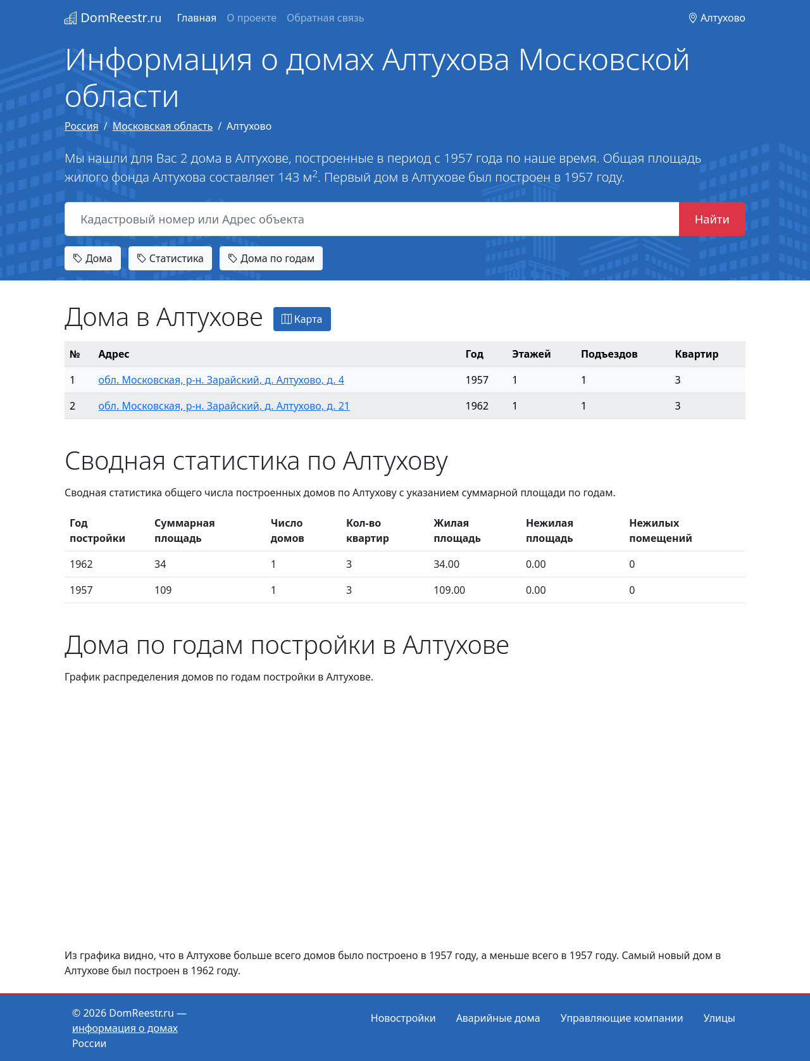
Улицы (719, 1018)
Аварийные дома (498, 1018)
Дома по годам (271, 258)
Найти (712, 219)
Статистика (170, 258)
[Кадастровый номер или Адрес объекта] (372, 219)
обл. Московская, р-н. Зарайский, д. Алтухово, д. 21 (224, 406)
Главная (196, 18)
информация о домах (125, 1028)
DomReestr (113, 17)
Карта (302, 319)
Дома (93, 258)
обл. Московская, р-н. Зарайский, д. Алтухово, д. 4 (221, 380)
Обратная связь (325, 18)
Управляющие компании (622, 1018)
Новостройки (403, 1018)
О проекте (252, 18)
